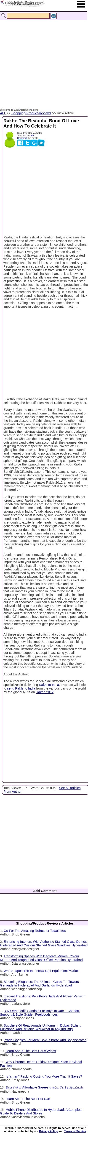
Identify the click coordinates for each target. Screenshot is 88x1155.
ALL (3, 113)
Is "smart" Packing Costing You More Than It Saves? (43, 1076)
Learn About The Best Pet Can (27, 1099)
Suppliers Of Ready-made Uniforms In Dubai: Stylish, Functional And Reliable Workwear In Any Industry (40, 1027)
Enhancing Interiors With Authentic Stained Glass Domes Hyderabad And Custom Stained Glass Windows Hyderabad (44, 943)
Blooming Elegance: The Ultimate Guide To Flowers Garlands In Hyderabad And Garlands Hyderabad (39, 983)
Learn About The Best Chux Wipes (30, 1051)
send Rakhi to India (21, 688)
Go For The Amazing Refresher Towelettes (35, 931)
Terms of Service (75, 1131)
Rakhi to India (49, 685)
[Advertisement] (43, 59)
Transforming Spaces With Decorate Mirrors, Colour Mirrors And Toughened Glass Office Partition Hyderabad (41, 958)
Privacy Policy (48, 1131)
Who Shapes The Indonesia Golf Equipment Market (41, 971)
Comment (22, 138)
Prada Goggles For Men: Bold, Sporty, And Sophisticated (45, 1040)
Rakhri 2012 (45, 692)
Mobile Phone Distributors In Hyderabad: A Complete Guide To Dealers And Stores (41, 1111)
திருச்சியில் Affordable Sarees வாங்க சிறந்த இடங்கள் (44, 1087)
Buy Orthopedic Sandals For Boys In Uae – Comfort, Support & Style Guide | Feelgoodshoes (40, 1012)
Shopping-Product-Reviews (31, 113)
